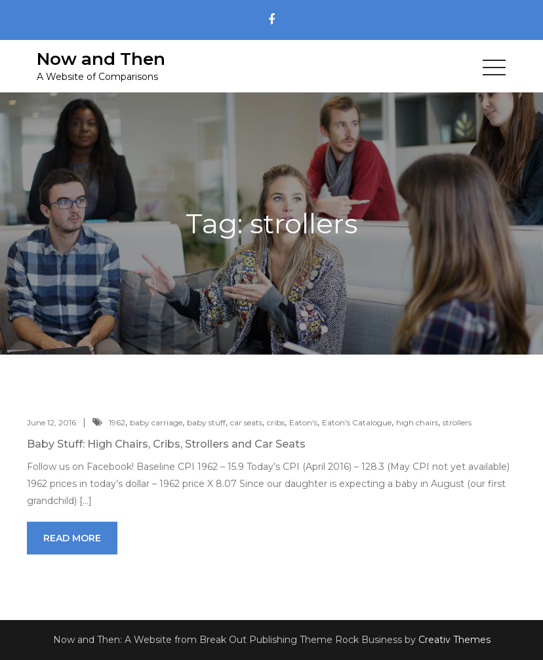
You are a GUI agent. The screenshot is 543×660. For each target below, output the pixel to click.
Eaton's (303, 422)
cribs (276, 422)
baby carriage (156, 422)
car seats (246, 422)
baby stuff (206, 422)
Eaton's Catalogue (357, 422)
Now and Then (101, 59)
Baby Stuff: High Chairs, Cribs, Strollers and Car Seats (166, 444)
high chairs (417, 422)
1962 (117, 422)
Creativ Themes (454, 640)
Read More (72, 538)
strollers (457, 422)
